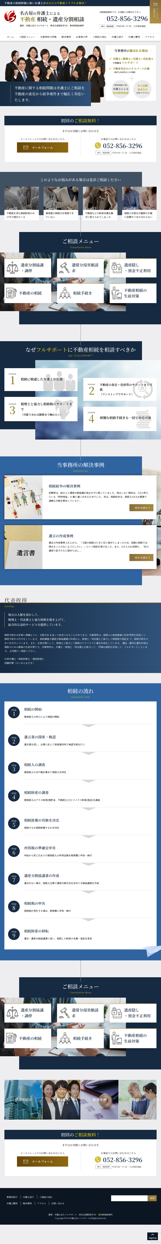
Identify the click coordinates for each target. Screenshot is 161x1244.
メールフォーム (42, 148)
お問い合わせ (58, 1223)
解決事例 (66, 37)
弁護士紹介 (117, 37)
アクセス (149, 37)
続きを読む (141, 510)
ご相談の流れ (100, 37)
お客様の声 (82, 37)
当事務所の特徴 (48, 37)
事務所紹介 (12, 1218)
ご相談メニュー (27, 37)
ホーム (10, 37)
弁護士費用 (134, 37)
